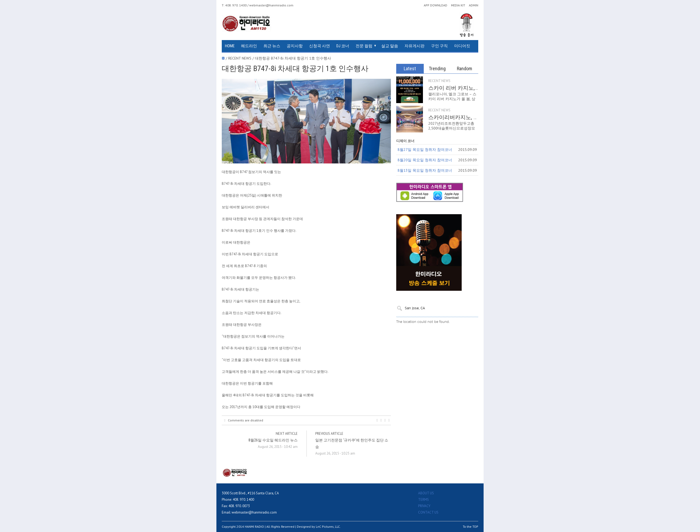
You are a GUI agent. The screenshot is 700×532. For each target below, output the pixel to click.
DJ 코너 (342, 46)
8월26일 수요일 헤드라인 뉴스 (273, 440)
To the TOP (470, 527)
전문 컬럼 (364, 46)
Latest (410, 68)
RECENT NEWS (439, 81)
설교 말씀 (389, 46)
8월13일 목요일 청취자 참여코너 (425, 170)
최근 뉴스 (271, 46)
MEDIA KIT (458, 5)
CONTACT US (428, 512)
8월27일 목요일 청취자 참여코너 (425, 149)
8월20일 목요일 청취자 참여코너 (425, 160)
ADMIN (473, 5)
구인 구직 (439, 46)
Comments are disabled (243, 420)
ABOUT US (426, 493)
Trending (437, 68)
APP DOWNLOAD (435, 5)
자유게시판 (415, 46)
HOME (230, 46)
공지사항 (295, 46)
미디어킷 (462, 46)
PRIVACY (424, 506)
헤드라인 (249, 46)
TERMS (423, 499)
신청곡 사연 (319, 46)
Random (464, 68)
